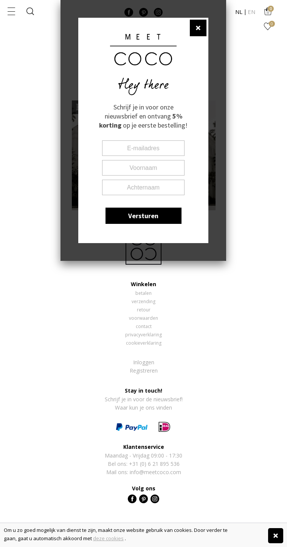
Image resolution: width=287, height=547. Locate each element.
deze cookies (108, 538)
